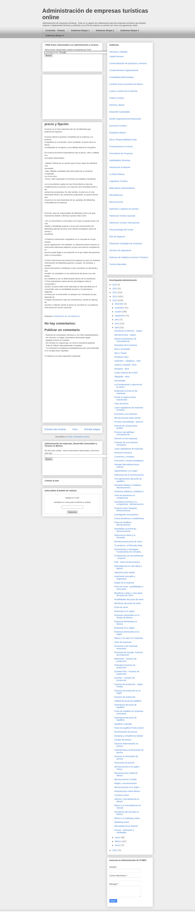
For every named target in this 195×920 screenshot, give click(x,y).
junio (117, 323)
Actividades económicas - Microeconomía (125, 530)
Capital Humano (116, 56)
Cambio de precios (122, 740)
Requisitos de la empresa (125, 345)
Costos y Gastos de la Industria (123, 91)
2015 (114, 292)
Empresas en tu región (124, 611)
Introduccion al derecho (119, 167)
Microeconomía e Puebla (125, 779)
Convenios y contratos (124, 457)
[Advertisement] (8, 857)
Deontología (119, 380)
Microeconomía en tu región (126, 787)
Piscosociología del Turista (121, 229)
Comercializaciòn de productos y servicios (128, 63)
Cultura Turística (116, 98)
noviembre (120, 308)
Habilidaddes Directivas (119, 160)
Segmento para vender (124, 572)
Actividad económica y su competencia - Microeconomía (128, 503)
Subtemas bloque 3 (129, 30)
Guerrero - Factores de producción (124, 679)
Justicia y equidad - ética (125, 365)
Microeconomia (116, 202)
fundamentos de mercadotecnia (66, 316)
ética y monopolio (122, 349)
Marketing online (121, 822)
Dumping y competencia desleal (128, 736)
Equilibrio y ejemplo (123, 724)
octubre (118, 311)
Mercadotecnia (116, 195)
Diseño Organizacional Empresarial (125, 119)
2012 (114, 850)
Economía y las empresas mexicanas (125, 647)
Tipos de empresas (122, 642)
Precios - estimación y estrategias (124, 831)
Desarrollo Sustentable (119, 112)
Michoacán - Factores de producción (125, 660)
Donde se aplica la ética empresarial (125, 398)
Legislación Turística (118, 181)
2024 (114, 284)
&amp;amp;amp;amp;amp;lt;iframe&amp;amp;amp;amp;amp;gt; (77, 63)
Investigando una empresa (126, 514)
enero (118, 845)
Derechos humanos (123, 452)
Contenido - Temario (55, 30)
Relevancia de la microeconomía (128, 475)
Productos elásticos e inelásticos (128, 491)
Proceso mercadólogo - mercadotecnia (124, 433)
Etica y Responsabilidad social (123, 139)
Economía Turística (118, 126)
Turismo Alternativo (117, 264)
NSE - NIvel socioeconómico (127, 562)
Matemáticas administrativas (122, 188)
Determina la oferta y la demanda (124, 536)
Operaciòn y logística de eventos (124, 209)
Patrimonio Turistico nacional (122, 216)
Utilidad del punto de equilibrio (127, 701)
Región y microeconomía (125, 783)
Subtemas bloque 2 (105, 30)
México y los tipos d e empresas (128, 638)
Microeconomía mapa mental (127, 418)
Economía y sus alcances (125, 414)
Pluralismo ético (121, 357)
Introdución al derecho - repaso (128, 331)
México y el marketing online (127, 818)
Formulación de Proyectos (121, 153)
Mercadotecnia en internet (126, 826)
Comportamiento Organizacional (123, 70)
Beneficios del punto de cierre (127, 603)
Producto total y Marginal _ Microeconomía (126, 509)
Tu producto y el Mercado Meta (128, 545)
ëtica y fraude (120, 353)
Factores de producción (124, 697)
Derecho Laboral (116, 105)
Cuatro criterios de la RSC (126, 373)
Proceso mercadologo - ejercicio (128, 422)
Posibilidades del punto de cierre (128, 599)
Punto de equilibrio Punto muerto (129, 728)
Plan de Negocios (117, 236)
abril (117, 327)
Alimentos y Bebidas (118, 52)
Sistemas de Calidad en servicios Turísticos (128, 257)
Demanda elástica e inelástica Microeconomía (127, 486)
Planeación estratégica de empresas (125, 243)
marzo (118, 837)
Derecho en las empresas (125, 438)
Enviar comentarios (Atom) (78, 437)
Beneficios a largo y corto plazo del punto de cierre (128, 594)
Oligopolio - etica (121, 376)
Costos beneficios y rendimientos (129, 518)
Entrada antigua (92, 429)
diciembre (119, 304)
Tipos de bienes (121, 403)
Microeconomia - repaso (125, 335)
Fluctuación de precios (124, 763)
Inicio (75, 429)
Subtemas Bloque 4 (54, 35)
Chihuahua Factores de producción (124, 666)
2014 (114, 296)
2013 (114, 300)
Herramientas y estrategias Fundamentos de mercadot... (128, 550)
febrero (118, 841)
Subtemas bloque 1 (80, 30)
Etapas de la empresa (124, 583)
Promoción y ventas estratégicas (128, 460)
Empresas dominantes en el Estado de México (126, 616)
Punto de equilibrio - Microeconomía (123, 523)
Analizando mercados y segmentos (124, 577)
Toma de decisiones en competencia (124, 496)
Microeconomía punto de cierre (128, 541)
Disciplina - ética (121, 369)
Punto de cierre (121, 607)
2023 (114, 288)
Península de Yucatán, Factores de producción (128, 653)
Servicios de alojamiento (120, 250)
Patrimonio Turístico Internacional (124, 223)
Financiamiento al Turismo (121, 146)
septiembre (120, 316)
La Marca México (117, 174)
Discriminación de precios (125, 732)
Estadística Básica (117, 132)
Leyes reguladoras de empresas (128, 449)
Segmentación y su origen (126, 471)
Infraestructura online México (127, 791)
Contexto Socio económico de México (126, 84)
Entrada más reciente (55, 429)
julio (117, 319)
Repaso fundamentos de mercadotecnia (125, 340)
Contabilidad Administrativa (121, 77)
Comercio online (121, 795)
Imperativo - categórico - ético (127, 361)
